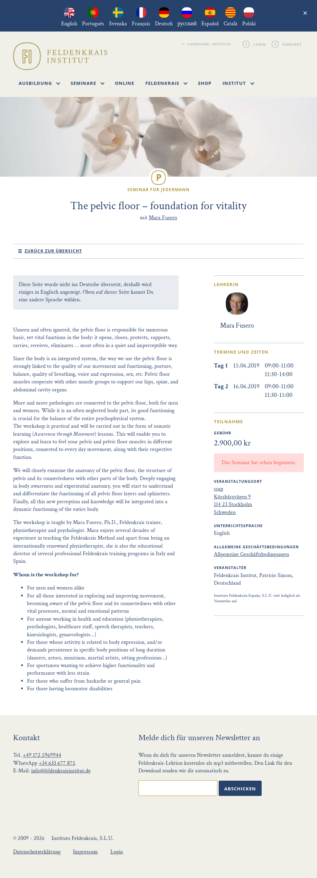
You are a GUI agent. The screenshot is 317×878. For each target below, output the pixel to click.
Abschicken (240, 789)
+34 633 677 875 (57, 763)
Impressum (85, 851)
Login (260, 44)
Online (124, 83)
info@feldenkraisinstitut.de (61, 770)
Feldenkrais (166, 83)
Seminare (88, 83)
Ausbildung (39, 83)
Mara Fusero (163, 217)
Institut (238, 83)
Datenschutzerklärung (37, 851)
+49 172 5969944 (42, 755)
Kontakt (292, 44)
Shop (204, 83)
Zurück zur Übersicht (53, 251)
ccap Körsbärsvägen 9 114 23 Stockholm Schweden (233, 500)
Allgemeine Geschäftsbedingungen (251, 554)
